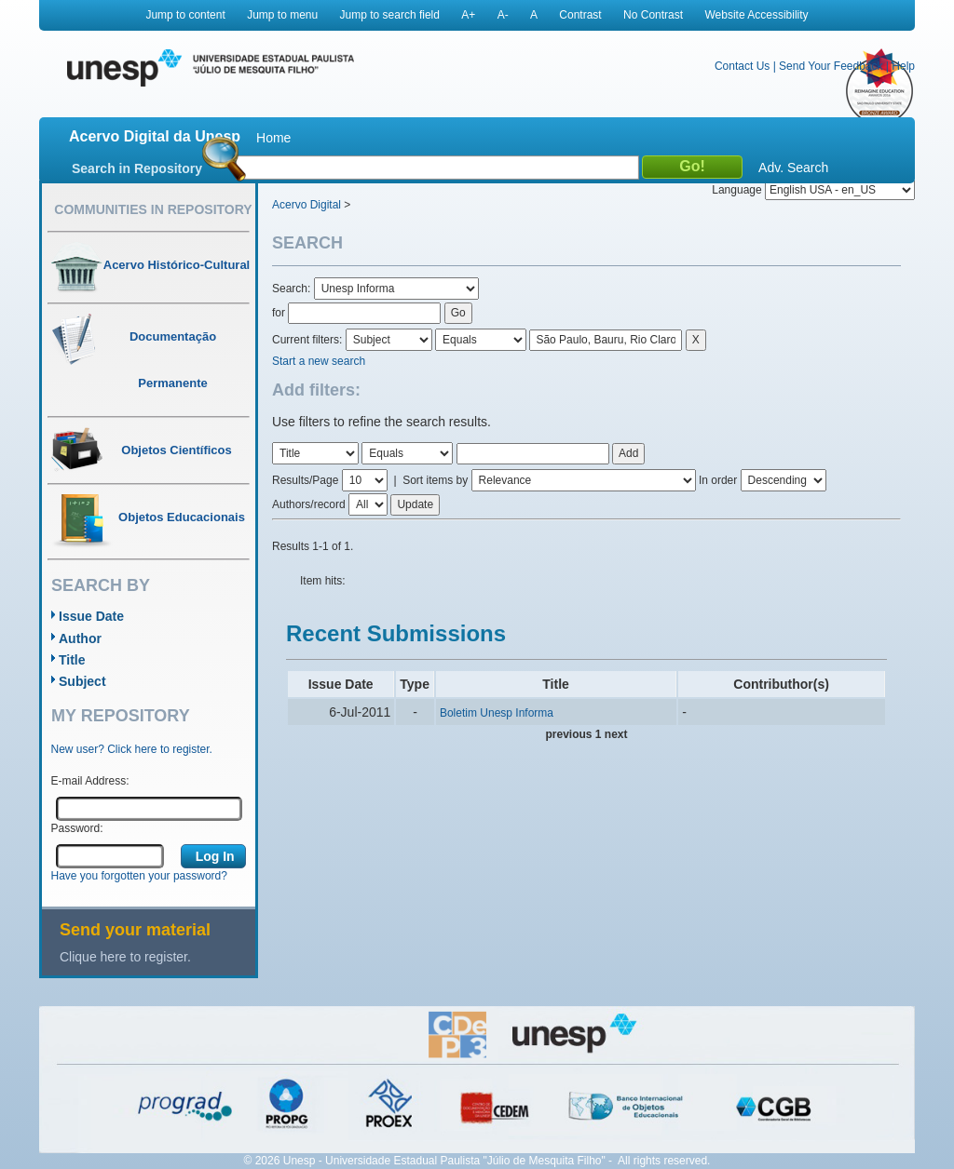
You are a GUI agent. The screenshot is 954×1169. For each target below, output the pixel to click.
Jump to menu (282, 14)
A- (503, 14)
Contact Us (742, 66)
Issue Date (91, 616)
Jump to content (185, 14)
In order (718, 480)
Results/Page (305, 480)
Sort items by (435, 480)
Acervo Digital (306, 204)
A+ (468, 14)
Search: (293, 288)
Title (72, 659)
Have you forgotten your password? (139, 875)
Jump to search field (390, 14)
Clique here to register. (125, 956)
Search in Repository (137, 168)
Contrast (580, 14)
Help (903, 66)
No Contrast (653, 14)
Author (80, 638)
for (278, 312)
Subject (82, 681)
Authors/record (309, 504)
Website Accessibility (756, 14)
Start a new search (318, 361)
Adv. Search (793, 167)
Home (273, 137)
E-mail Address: (90, 780)
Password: (77, 828)
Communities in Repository (153, 209)
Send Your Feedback (830, 66)
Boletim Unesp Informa (496, 712)
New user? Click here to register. (131, 749)
